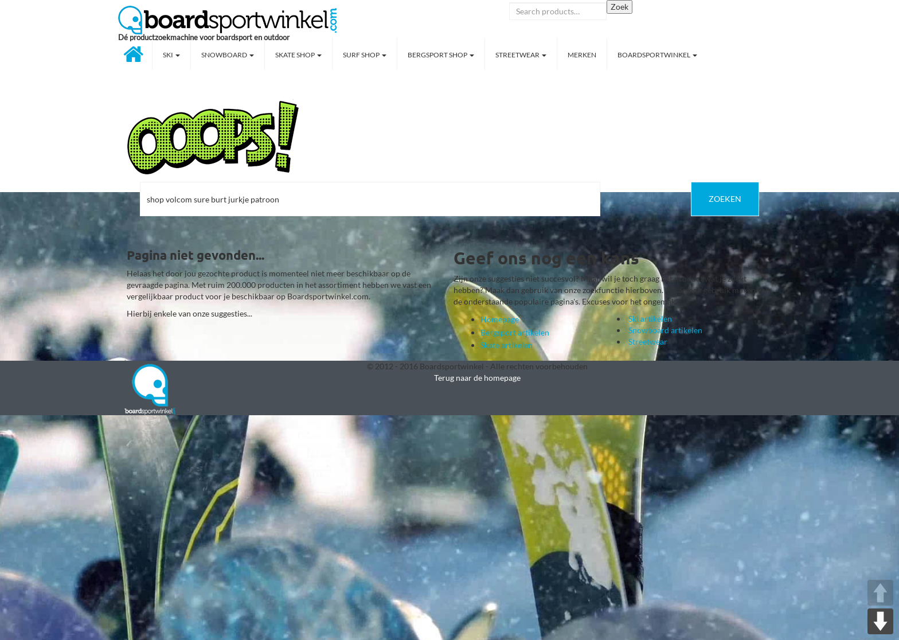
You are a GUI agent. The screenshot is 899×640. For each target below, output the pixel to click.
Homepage (499, 319)
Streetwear (520, 54)
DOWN (880, 621)
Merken (582, 54)
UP (880, 593)
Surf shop (364, 54)
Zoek (619, 6)
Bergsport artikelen (514, 332)
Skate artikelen (506, 345)
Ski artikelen (650, 318)
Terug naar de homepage (477, 378)
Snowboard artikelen (665, 330)
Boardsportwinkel (657, 54)
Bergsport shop (441, 54)
